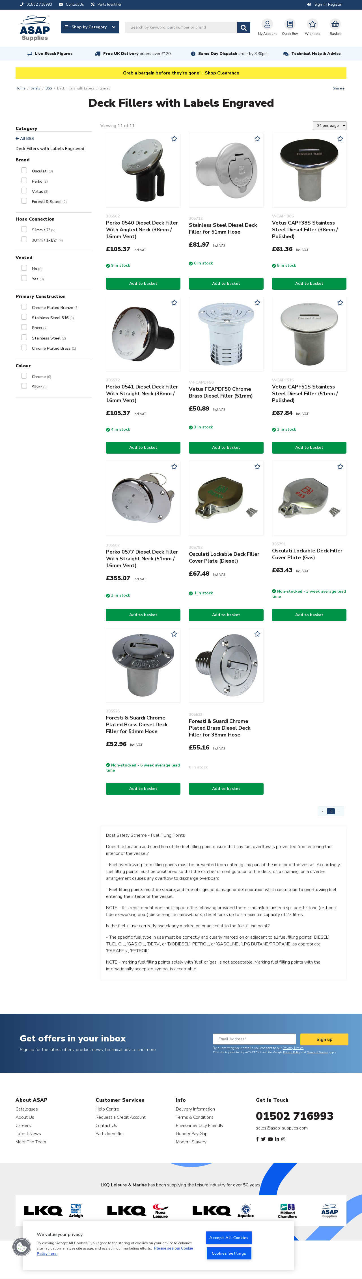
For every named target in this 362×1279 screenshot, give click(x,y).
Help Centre (107, 1109)
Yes (38, 279)
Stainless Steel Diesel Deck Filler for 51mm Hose (223, 228)
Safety (35, 88)
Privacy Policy (291, 1052)
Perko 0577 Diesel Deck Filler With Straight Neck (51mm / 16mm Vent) (142, 558)
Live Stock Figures (54, 53)
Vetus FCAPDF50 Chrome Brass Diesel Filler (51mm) (221, 392)
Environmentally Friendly (199, 1125)
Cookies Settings (229, 1253)
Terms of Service (317, 1052)
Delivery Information (195, 1109)
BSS (49, 88)
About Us (25, 1117)
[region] (158, 1245)
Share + (338, 88)
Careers (23, 1125)
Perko (40, 181)
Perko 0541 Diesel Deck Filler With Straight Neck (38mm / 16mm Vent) (142, 393)
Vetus (40, 191)
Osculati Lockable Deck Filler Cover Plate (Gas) (307, 554)
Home (20, 88)
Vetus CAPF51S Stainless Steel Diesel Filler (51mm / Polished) (305, 393)
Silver (40, 387)
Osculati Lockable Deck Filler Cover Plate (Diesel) (224, 557)
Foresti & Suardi (49, 201)
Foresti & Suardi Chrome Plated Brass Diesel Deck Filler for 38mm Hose (219, 728)
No (37, 269)
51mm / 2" (43, 230)
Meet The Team (31, 1142)
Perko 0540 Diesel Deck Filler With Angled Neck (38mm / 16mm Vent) (142, 229)
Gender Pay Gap (192, 1134)
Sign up (324, 1039)
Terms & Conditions (195, 1117)
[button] (22, 1247)
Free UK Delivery (137, 53)
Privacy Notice (293, 1048)
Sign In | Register (324, 4)
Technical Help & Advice (316, 53)
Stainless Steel (49, 338)
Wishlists (312, 27)
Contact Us (106, 1125)
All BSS (25, 138)
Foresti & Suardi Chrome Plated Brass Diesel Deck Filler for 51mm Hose (136, 724)
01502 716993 (295, 1116)
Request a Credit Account (121, 1117)
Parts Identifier (110, 1134)
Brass (40, 328)
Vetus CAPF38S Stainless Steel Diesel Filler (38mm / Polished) (305, 229)
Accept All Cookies (229, 1237)
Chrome (41, 376)
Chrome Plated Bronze (55, 307)
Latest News (28, 1134)
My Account (267, 27)
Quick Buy (290, 27)
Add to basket (143, 283)
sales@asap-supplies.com (282, 1128)
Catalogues (27, 1109)
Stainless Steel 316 (53, 318)
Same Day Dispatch (233, 53)
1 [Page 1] (331, 811)
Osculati (42, 171)
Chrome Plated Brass (54, 348)
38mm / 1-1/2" (47, 240)
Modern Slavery (191, 1142)
